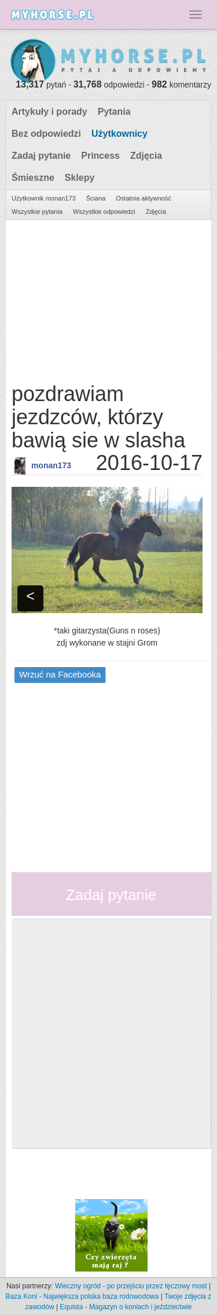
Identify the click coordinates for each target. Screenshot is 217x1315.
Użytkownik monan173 (44, 198)
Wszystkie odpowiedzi (104, 211)
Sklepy (80, 178)
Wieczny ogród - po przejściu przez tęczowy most (131, 1286)
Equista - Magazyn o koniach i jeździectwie (126, 1307)
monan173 (51, 465)
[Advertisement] (107, 298)
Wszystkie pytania (37, 211)
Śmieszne (33, 178)
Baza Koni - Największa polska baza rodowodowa (82, 1296)
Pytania (114, 111)
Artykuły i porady (49, 111)
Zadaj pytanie (41, 156)
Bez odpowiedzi (46, 134)
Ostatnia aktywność (143, 198)
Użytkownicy (119, 134)
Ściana (96, 198)
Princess (100, 156)
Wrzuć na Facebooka (60, 674)
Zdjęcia (146, 156)
